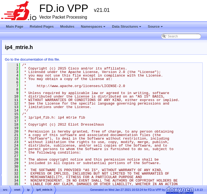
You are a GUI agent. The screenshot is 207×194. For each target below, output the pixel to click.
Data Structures (127, 28)
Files (16, 108)
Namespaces (93, 28)
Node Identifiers (20, 76)
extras (22, 115)
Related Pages (42, 27)
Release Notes (19, 56)
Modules (67, 27)
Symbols (19, 128)
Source (156, 28)
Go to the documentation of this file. (99, 59)
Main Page (14, 27)
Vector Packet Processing (27, 50)
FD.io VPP (12, 44)
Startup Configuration (24, 69)
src (20, 121)
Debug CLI (17, 63)
